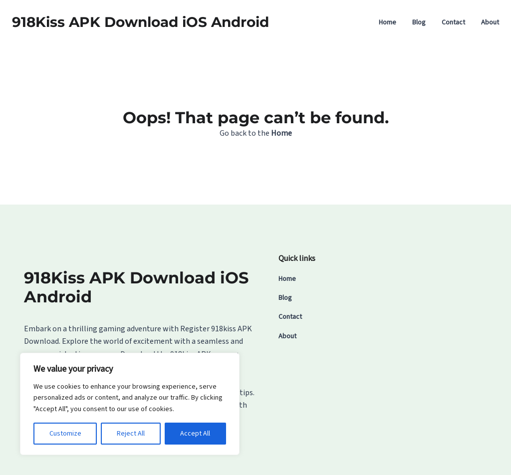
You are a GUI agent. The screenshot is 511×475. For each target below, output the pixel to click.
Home (387, 22)
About (490, 22)
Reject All (131, 434)
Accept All (195, 434)
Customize (65, 434)
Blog (419, 22)
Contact (453, 22)
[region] (130, 404)
